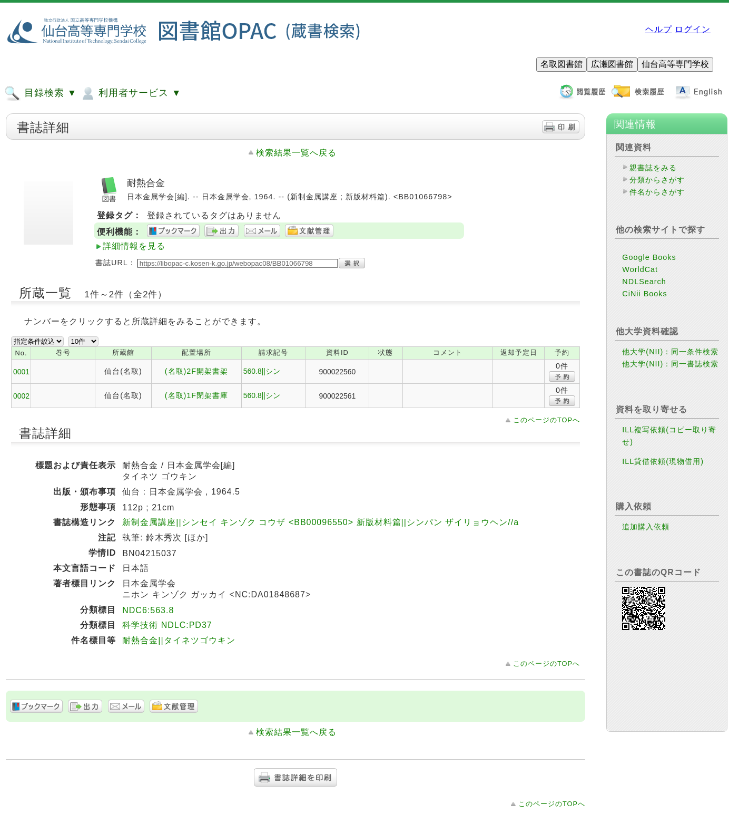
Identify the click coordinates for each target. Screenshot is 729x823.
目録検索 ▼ (40, 93)
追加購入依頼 (645, 526)
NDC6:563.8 (148, 610)
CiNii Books (644, 293)
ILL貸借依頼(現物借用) (663, 461)
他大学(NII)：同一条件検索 (670, 351)
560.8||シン (261, 371)
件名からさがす (657, 192)
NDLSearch (644, 281)
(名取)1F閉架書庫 (196, 395)
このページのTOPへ (546, 420)
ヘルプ (658, 29)
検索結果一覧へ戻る (296, 152)
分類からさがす (657, 180)
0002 (21, 396)
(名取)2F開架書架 (196, 371)
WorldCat (640, 269)
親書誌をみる (653, 167)
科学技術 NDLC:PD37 (167, 625)
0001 (21, 371)
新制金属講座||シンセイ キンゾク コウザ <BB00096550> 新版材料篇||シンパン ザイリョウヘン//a (320, 522)
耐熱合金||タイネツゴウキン (178, 640)
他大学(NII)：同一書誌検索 (670, 364)
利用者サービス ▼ (130, 93)
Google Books (649, 257)
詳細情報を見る (134, 245)
